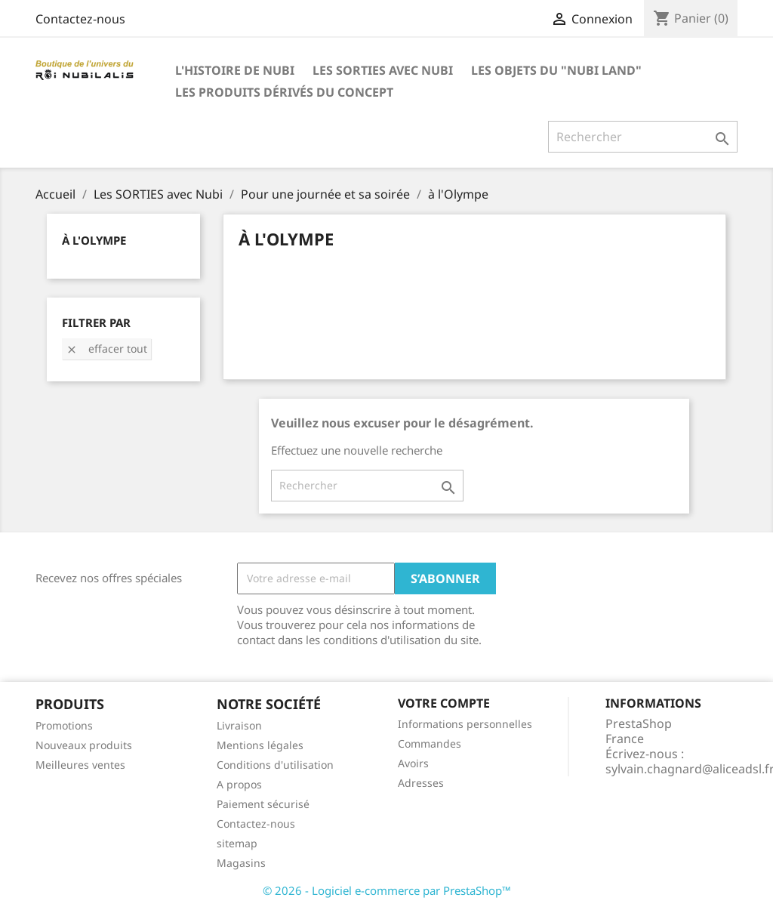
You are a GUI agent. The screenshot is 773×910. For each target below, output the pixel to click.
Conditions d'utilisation (275, 764)
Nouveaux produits (83, 745)
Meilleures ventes (80, 764)
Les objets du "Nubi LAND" (556, 70)
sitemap (237, 843)
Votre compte (444, 703)
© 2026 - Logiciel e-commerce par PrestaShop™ (387, 890)
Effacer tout (106, 348)
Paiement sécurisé (263, 804)
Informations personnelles (465, 724)
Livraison (239, 725)
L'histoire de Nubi (234, 70)
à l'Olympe (94, 240)
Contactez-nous (80, 19)
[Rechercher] (643, 137)
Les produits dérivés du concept (284, 92)
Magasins (241, 863)
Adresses (421, 783)
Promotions (64, 725)
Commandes (429, 743)
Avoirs (413, 763)
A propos (239, 784)
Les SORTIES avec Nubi (383, 70)
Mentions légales (260, 745)
